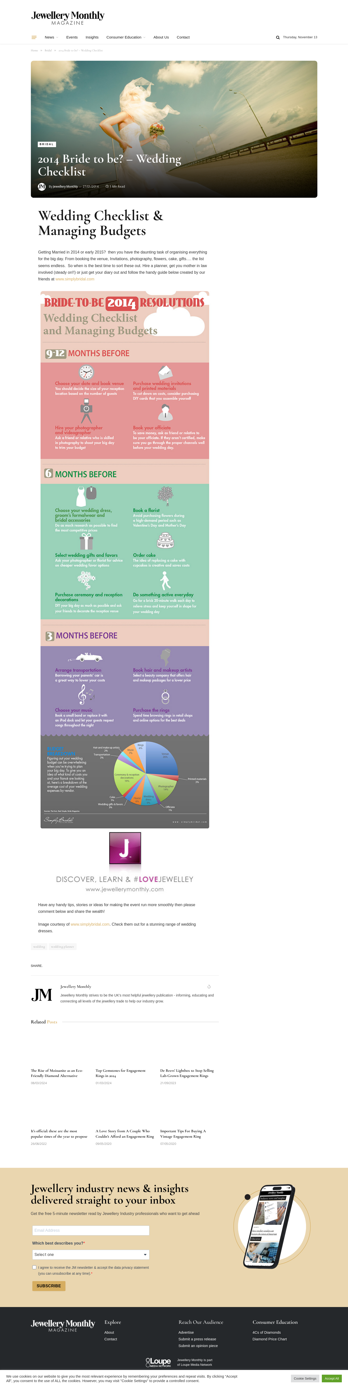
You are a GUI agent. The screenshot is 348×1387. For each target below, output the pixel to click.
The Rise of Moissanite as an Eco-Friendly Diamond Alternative (57, 1073)
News (49, 37)
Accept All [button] (332, 1378)
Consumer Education (123, 37)
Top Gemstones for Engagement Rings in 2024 (120, 1073)
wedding (39, 947)
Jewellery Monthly (65, 186)
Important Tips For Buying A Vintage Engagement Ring (183, 1134)
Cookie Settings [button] (305, 1378)
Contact (183, 37)
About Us (161, 37)
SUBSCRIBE (49, 1286)
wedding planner (62, 947)
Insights (92, 37)
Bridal (47, 144)
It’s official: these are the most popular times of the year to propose (59, 1134)
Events (72, 37)
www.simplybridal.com (75, 279)
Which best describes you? (57, 1243)
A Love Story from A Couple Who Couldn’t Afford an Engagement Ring (125, 1134)
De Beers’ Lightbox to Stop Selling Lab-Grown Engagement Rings (187, 1073)
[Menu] (34, 37)
